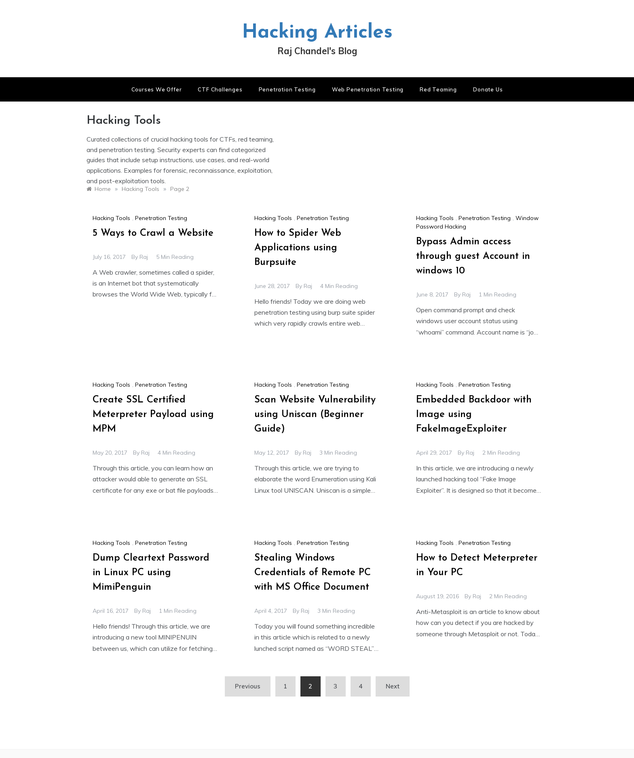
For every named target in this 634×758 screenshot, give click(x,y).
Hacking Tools (111, 218)
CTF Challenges (220, 89)
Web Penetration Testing (368, 89)
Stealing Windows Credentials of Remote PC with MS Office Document (312, 572)
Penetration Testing (287, 89)
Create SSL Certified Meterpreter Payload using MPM (153, 414)
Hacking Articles (317, 32)
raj (143, 256)
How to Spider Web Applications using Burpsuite (297, 248)
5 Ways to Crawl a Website (153, 233)
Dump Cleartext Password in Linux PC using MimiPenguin (151, 572)
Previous (247, 686)
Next (392, 686)
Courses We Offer (156, 89)
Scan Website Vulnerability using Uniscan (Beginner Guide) (315, 414)
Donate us (488, 89)
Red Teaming (438, 89)
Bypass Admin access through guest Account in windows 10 (473, 256)
